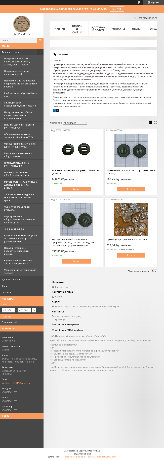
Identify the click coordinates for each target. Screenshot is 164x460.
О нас (5, 285)
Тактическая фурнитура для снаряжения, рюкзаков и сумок (19, 197)
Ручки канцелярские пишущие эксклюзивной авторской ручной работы (20, 238)
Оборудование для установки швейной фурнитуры (20, 145)
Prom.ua (96, 451)
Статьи (136, 29)
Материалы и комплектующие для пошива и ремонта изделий (20, 184)
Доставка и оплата (12, 279)
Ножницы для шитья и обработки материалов (17, 174)
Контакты (118, 29)
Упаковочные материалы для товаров (20, 271)
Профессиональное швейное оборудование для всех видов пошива (20, 83)
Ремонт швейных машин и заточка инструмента (18, 262)
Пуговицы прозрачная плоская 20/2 (126, 239)
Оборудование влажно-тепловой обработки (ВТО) (18, 136)
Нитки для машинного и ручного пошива (16, 164)
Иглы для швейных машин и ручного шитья (19, 126)
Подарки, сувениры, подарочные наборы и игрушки (16, 250)
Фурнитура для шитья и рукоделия (17, 208)
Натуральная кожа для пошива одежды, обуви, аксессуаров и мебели (17, 61)
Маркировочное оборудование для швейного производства (19, 219)
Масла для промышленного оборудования (18, 155)
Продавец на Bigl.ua (82, 454)
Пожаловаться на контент (73, 457)
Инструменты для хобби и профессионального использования (18, 115)
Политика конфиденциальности (101, 457)
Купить (76, 188)
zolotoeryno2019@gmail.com (16, 383)
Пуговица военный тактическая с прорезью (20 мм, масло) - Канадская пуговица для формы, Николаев (73, 242)
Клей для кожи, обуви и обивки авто (20, 95)
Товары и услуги (10, 52)
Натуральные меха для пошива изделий (16, 73)
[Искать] (40, 40)
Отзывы (6, 292)
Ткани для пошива (14, 228)
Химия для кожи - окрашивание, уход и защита (20, 104)
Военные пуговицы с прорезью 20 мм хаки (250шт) (76, 172)
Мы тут (116, 9)
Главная (59, 29)
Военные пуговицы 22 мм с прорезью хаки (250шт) (130, 172)
